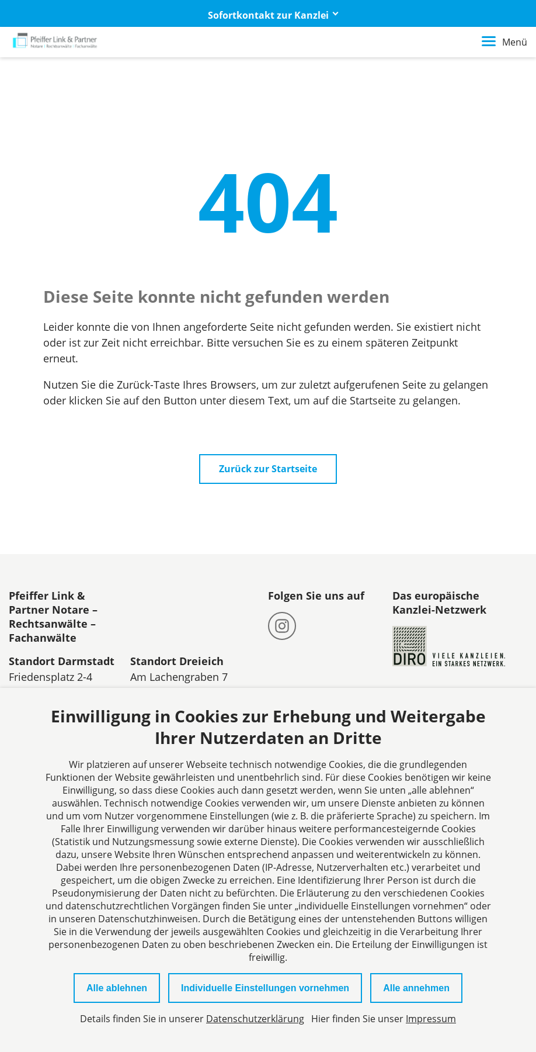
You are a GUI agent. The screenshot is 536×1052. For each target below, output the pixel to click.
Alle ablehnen (116, 988)
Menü (504, 42)
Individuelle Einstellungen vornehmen (265, 988)
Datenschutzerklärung (255, 1018)
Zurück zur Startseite (268, 468)
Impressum (431, 1018)
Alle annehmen (416, 988)
